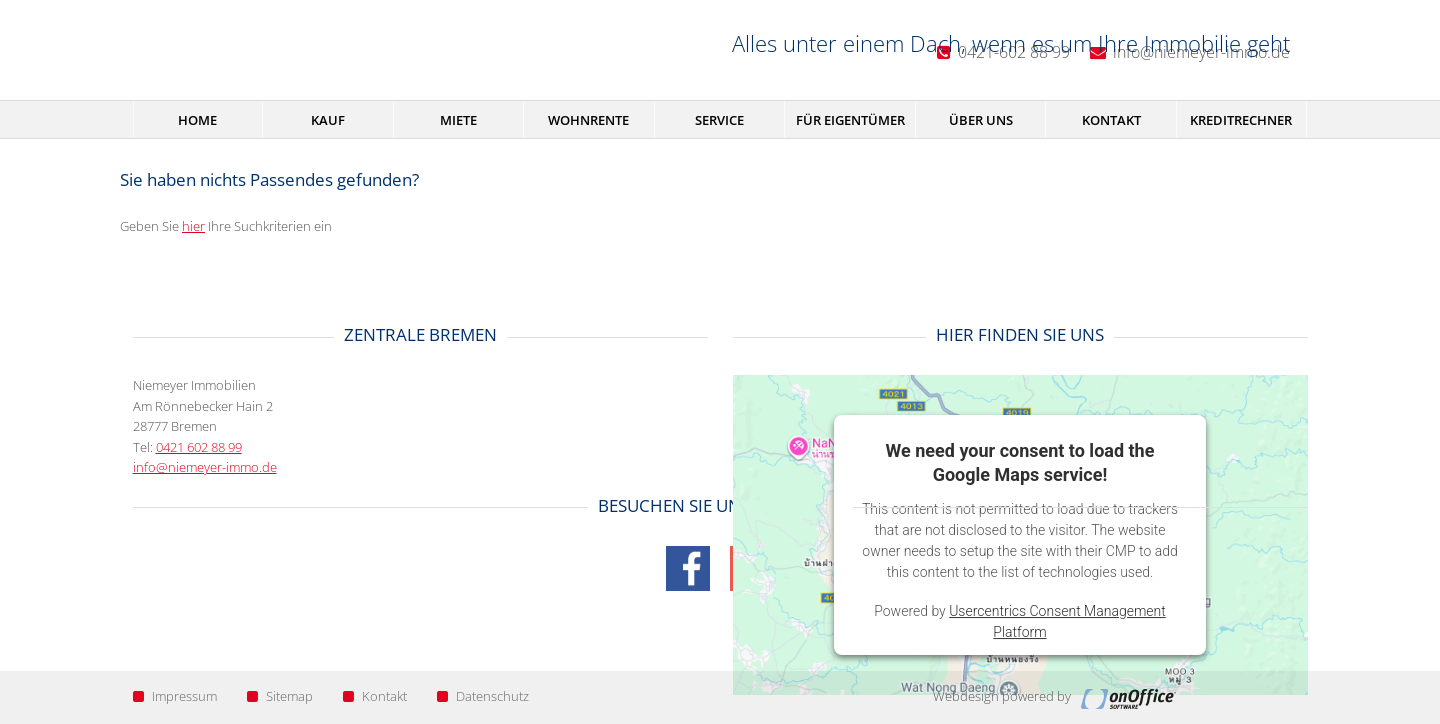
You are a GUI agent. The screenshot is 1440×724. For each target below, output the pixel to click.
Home (197, 120)
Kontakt (1111, 120)
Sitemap (280, 696)
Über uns (981, 120)
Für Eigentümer (850, 120)
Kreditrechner (1241, 120)
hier (193, 226)
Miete (458, 120)
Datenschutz (483, 696)
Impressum (175, 696)
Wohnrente (588, 120)
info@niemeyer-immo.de (205, 467)
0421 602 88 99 (199, 447)
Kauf (328, 120)
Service (719, 120)
